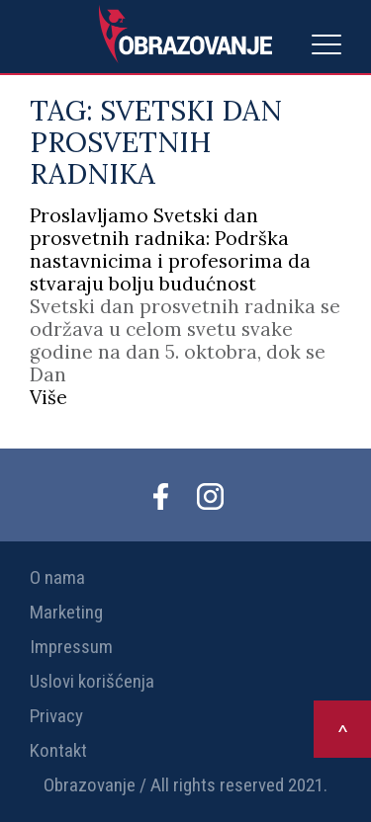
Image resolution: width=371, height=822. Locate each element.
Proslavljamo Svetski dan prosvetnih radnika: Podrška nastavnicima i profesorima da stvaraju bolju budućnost (170, 249)
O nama (57, 577)
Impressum (71, 646)
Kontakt (58, 750)
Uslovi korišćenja (92, 681)
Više (48, 397)
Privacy (56, 715)
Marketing (66, 612)
